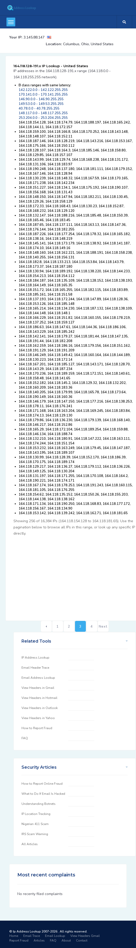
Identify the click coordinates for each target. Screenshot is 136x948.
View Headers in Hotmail (39, 698)
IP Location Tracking (35, 814)
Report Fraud (18, 940)
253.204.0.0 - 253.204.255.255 (43, 117)
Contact (81, 940)
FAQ (24, 738)
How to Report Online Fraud (42, 784)
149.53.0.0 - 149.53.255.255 (41, 104)
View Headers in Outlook (39, 708)
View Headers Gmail (85, 936)
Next (103, 626)
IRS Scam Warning (34, 834)
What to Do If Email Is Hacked (43, 794)
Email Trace (31, 936)
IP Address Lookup (35, 658)
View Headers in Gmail (37, 688)
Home (13, 936)
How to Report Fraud (36, 728)
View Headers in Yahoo (38, 718)
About (66, 940)
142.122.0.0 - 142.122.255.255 (43, 90)
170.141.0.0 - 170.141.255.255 (43, 94)
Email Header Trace (35, 668)
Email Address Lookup (38, 678)
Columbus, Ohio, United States (88, 44)
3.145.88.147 (34, 37)
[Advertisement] (74, 575)
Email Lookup (55, 936)
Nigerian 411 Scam (35, 824)
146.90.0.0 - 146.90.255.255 (41, 99)
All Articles (29, 844)
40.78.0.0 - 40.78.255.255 (39, 108)
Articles (39, 940)
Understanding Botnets (38, 804)
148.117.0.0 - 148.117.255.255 (43, 113)
